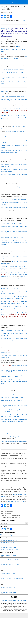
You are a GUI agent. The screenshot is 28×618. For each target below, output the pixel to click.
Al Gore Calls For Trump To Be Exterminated (12, 397)
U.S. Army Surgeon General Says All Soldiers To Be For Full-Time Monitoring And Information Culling (14, 274)
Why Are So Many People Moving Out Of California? (14, 441)
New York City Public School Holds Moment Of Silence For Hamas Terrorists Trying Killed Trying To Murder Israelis (14, 117)
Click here (18, 46)
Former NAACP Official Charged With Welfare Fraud (14, 437)
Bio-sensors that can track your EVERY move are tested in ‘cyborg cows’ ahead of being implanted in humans (14, 268)
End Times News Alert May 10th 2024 (9, 540)
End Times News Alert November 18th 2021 (10, 559)
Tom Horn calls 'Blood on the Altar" (16, 501)
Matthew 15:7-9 (5, 28)
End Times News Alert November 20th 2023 (10, 583)
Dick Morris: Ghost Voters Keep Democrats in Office (14, 330)
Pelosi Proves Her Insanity (7, 394)
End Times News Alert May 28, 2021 (8, 592)
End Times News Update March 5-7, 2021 (10, 564)
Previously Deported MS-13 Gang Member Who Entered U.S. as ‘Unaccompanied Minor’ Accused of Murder (14, 308)
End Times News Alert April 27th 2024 (9, 542)
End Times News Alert (7, 511)
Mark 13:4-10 (15, 126)
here (9, 161)
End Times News (6, 513)
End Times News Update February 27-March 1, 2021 (12, 578)
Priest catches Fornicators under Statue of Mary (12, 96)
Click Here (22, 20)
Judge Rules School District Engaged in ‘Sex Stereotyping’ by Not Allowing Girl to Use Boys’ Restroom (14, 242)
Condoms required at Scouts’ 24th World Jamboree (13, 69)
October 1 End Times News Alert (8, 573)
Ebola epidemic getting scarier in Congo (11, 186)
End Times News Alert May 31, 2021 (8, 587)
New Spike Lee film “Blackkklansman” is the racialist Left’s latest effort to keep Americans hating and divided (14, 381)
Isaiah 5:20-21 (4, 91)
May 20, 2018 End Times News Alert (11, 515)
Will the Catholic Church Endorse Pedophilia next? (13, 199)
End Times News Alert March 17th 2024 (9, 549)
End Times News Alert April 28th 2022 (9, 569)
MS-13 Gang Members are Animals (9, 288)
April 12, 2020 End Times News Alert (8, 555)
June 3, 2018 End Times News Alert (11, 517)
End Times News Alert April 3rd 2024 (8, 547)
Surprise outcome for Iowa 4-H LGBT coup (11, 223)
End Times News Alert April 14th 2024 (9, 545)
